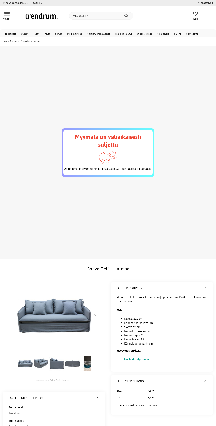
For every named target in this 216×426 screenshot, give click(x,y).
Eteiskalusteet (74, 33)
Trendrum (14, 413)
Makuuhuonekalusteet (98, 33)
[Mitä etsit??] (101, 16)
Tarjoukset (10, 33)
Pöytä (47, 33)
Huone (177, 33)
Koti (5, 40)
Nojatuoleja (163, 33)
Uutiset (24, 33)
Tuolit (36, 33)
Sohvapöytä (192, 33)
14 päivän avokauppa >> (15, 2)
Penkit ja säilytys (123, 33)
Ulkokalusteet (144, 33)
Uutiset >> (38, 2)
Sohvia (58, 33)
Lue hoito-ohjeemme (137, 359)
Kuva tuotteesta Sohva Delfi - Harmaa (52, 380)
